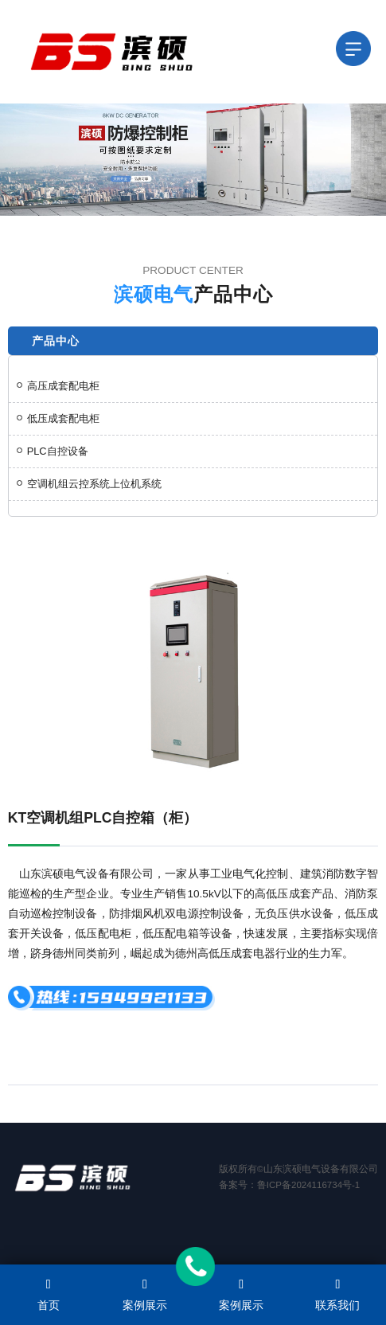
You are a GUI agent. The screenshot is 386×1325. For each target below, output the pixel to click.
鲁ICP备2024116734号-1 (308, 1185)
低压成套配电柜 (58, 418)
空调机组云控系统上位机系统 (89, 484)
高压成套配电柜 (58, 386)
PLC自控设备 (52, 451)
